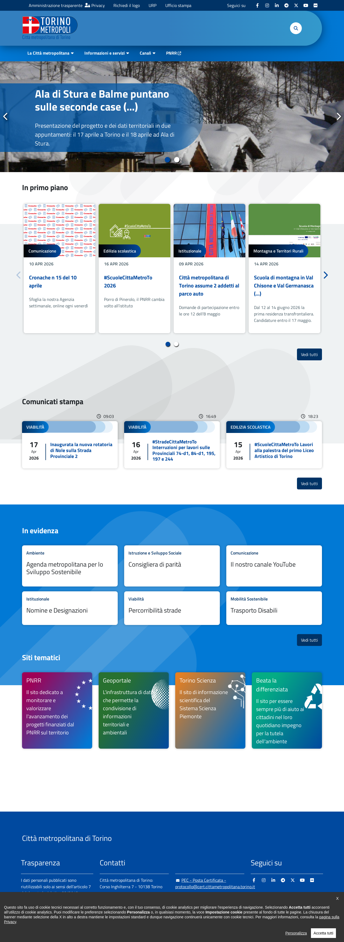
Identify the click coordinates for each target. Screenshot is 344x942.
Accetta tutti (323, 936)
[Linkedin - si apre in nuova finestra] (277, 5)
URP (152, 5)
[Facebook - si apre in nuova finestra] (257, 5)
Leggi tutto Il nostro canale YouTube (274, 566)
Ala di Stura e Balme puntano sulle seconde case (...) (102, 100)
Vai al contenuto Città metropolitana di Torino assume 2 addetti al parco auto (209, 268)
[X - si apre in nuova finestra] (296, 5)
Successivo (338, 116)
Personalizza (296, 936)
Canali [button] (145, 53)
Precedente (5, 116)
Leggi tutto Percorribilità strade (172, 608)
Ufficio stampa (178, 5)
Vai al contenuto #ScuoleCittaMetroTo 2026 (134, 268)
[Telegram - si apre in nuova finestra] (286, 5)
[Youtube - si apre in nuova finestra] (306, 5)
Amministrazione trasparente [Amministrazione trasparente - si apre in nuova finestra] (56, 5)
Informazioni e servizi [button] (104, 53)
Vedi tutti (311, 354)
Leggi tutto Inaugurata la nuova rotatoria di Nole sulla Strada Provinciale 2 (70, 444)
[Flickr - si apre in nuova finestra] (315, 5)
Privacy (98, 5)
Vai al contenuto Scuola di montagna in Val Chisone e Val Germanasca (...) (284, 268)
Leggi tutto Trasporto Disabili (274, 608)
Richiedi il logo (126, 5)
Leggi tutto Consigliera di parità (172, 566)
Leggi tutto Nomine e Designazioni (70, 608)
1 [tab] (167, 160)
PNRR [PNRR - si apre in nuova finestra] (171, 53)
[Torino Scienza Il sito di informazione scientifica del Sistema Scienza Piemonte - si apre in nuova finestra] (210, 710)
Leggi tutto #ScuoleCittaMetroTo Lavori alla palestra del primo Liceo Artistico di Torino (274, 444)
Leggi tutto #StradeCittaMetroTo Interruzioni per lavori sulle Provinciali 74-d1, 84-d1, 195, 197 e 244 (172, 444)
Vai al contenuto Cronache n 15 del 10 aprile (59, 268)
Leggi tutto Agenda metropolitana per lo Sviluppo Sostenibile (70, 566)
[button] (296, 28)
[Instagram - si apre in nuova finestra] (267, 5)
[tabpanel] (172, 116)
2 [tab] (176, 160)
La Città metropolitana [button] (48, 53)
